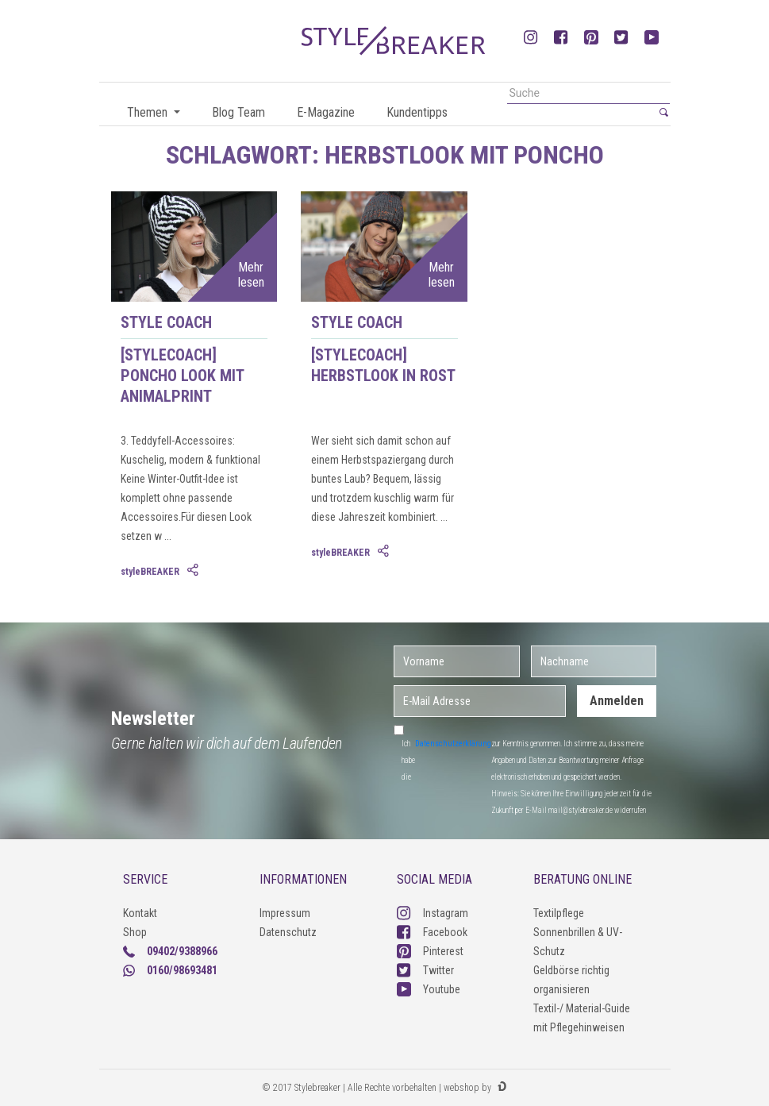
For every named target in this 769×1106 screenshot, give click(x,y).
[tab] (194, 571)
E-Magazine (326, 112)
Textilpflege (558, 913)
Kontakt (140, 913)
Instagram (432, 913)
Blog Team (238, 112)
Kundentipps (417, 112)
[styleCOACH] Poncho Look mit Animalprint (182, 375)
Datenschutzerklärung (453, 743)
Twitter (425, 970)
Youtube (428, 989)
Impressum (285, 913)
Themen (149, 112)
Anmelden (617, 700)
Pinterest (430, 951)
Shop (135, 932)
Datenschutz (288, 932)
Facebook (432, 932)
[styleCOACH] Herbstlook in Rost (383, 365)
